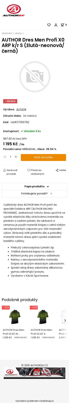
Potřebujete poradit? (34, 193)
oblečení (7, 33)
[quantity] (10, 156)
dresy (18, 33)
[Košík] (65, 24)
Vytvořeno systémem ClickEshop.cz (34, 401)
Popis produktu (34, 186)
